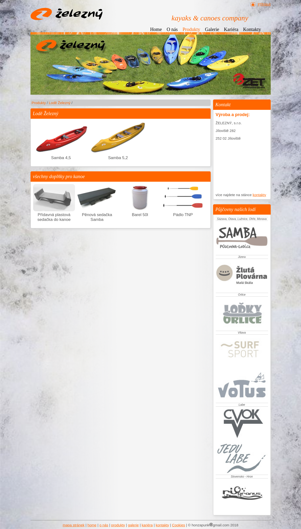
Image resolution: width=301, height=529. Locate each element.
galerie (133, 525)
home (92, 525)
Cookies (178, 525)
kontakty (259, 195)
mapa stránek (74, 525)
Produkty (39, 103)
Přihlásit (264, 4)
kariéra (147, 525)
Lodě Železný (59, 103)
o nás (103, 525)
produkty (118, 525)
